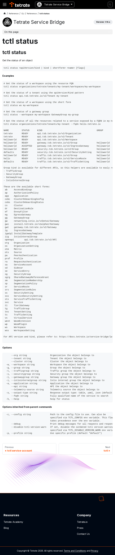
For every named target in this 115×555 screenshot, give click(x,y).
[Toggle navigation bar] (4, 4)
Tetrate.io (82, 521)
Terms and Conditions (75, 550)
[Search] (110, 4)
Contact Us (83, 533)
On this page (11, 31)
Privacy (94, 550)
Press (80, 527)
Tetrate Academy (13, 521)
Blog (6, 527)
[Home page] (4, 13)
